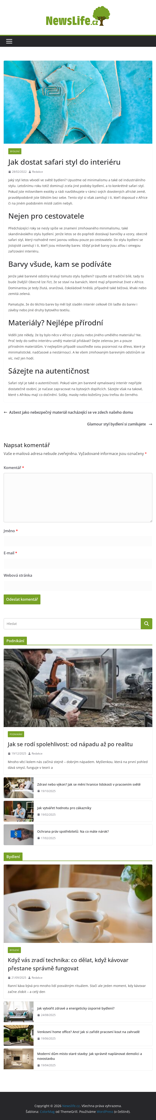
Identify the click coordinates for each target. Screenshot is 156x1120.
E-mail (10, 553)
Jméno (11, 530)
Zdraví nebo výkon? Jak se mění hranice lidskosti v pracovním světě (89, 784)
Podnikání (16, 734)
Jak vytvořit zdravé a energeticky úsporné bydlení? (75, 1008)
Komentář (14, 467)
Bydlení (15, 151)
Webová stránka (18, 575)
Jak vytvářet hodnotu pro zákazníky (64, 808)
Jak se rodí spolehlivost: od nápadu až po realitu (70, 744)
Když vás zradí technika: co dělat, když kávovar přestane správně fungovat (68, 964)
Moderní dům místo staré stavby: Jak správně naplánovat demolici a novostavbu (89, 1056)
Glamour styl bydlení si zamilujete (119, 424)
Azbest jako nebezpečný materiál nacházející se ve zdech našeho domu (68, 412)
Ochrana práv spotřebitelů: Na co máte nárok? (73, 831)
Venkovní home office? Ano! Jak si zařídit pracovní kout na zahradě (88, 1032)
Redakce (37, 172)
